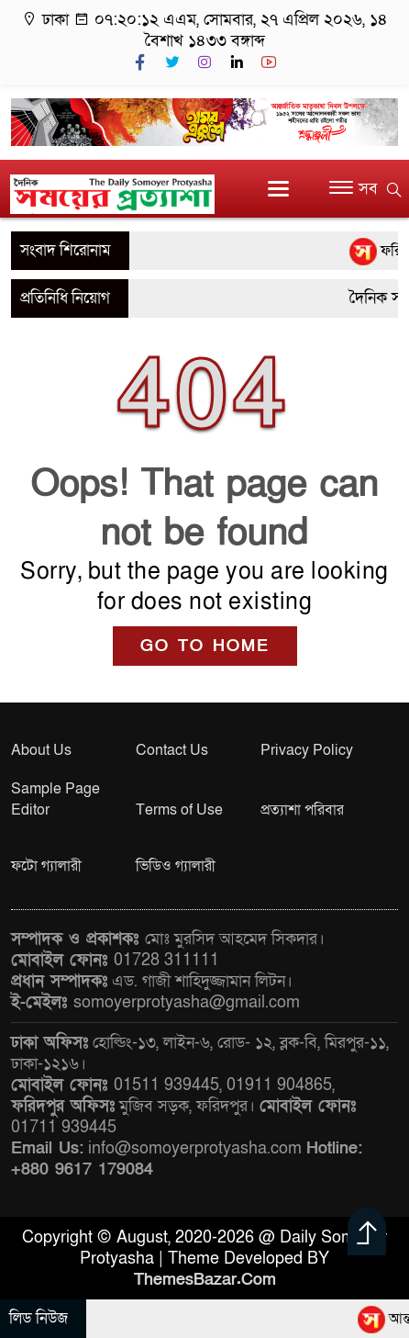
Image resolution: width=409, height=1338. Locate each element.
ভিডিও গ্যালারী (176, 866)
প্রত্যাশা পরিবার (302, 810)
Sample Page (55, 789)
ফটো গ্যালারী (46, 866)
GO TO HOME (205, 646)
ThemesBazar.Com (205, 1279)
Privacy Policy (306, 750)
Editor (30, 810)
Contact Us (172, 750)
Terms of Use (179, 810)
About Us (41, 750)
